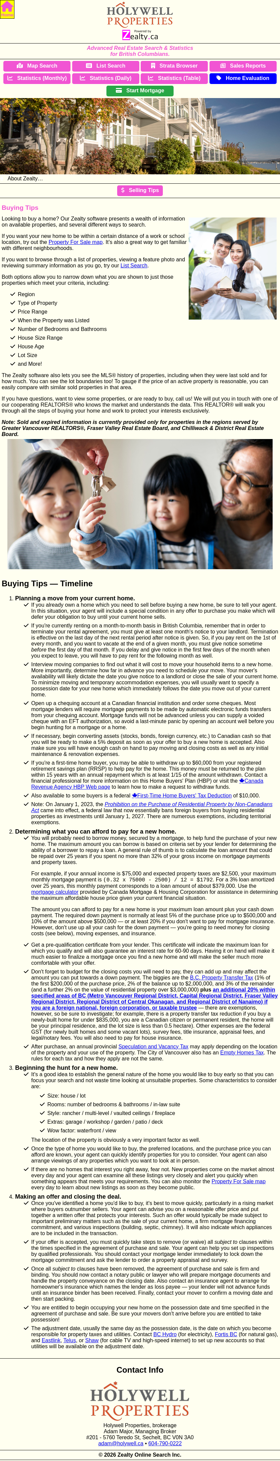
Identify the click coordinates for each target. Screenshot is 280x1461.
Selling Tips (140, 190)
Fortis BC (226, 1335)
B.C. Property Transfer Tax (221, 978)
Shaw (92, 1341)
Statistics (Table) (174, 78)
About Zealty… (21, 178)
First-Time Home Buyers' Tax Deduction (184, 795)
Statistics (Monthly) (37, 78)
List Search (106, 66)
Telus (69, 1341)
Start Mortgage (140, 90)
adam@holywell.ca (121, 1444)
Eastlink (51, 1341)
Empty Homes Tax (242, 1053)
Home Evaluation (243, 78)
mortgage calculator (55, 893)
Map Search (37, 66)
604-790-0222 (165, 1444)
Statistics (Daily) (106, 78)
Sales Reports (243, 66)
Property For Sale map (76, 242)
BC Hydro (165, 1335)
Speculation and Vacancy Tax (153, 1047)
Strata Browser (174, 66)
